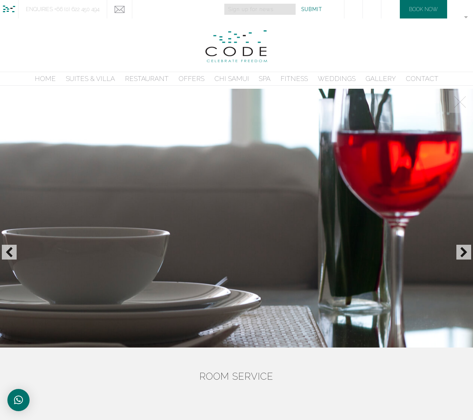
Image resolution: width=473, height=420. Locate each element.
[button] (9, 252)
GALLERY (380, 78)
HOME (45, 78)
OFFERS (191, 78)
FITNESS (294, 78)
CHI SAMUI (231, 78)
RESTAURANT (147, 78)
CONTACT (422, 78)
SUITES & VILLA (90, 78)
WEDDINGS (336, 78)
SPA (264, 78)
